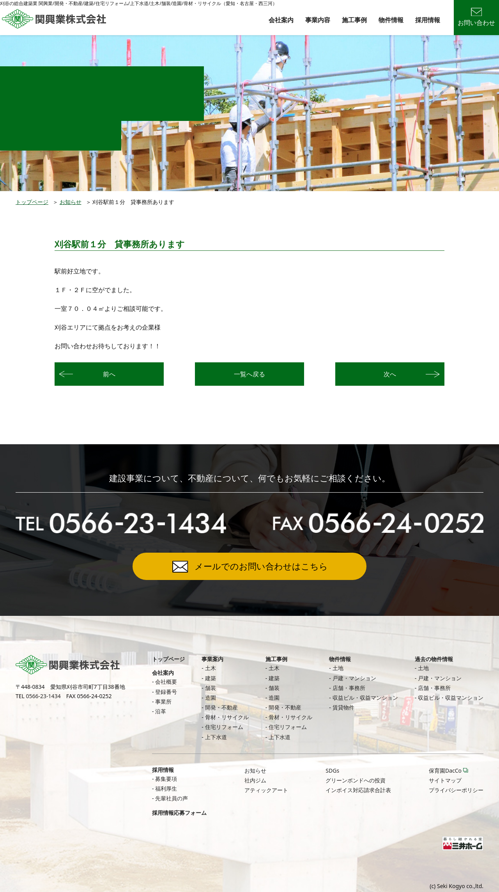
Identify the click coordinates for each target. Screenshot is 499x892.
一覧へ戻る (249, 374)
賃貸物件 (343, 707)
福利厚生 (166, 788)
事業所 (163, 701)
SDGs (332, 770)
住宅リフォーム (224, 727)
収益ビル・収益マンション (365, 697)
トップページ (32, 202)
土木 (210, 668)
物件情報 (391, 20)
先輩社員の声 (171, 798)
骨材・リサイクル (227, 717)
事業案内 (212, 659)
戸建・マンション (354, 678)
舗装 (210, 688)
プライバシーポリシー (456, 790)
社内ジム (255, 780)
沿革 (160, 711)
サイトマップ (445, 780)
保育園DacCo (445, 770)
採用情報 (427, 20)
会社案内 (281, 20)
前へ (109, 374)
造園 (210, 697)
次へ (390, 374)
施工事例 (354, 20)
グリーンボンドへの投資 (356, 780)
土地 (338, 668)
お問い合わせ (476, 17)
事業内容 (317, 20)
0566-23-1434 (43, 696)
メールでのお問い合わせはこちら (261, 566)
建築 (210, 678)
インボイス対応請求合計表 (358, 790)
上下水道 (216, 737)
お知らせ (70, 202)
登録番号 (166, 691)
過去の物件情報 (434, 659)
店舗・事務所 (349, 688)
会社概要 (166, 681)
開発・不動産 (221, 707)
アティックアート (266, 790)
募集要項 (166, 778)
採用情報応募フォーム (179, 812)
